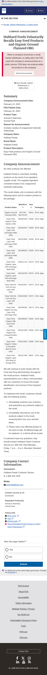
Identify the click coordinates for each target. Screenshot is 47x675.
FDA (9, 519)
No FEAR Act (23, 615)
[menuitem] (23, 495)
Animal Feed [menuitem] (10, 506)
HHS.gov (24, 632)
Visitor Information (24, 603)
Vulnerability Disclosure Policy (23, 620)
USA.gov (23, 637)
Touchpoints (11, 572)
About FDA (23, 592)
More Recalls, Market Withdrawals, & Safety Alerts (23, 85)
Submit (23, 564)
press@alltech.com (14, 485)
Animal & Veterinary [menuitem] (12, 504)
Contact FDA (23, 651)
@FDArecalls (12, 521)
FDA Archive (23, 586)
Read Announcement (24, 73)
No (10, 557)
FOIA (23, 626)
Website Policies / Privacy (23, 609)
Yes (11, 549)
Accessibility (23, 597)
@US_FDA (11, 516)
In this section (9, 18)
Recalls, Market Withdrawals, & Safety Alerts (21, 25)
